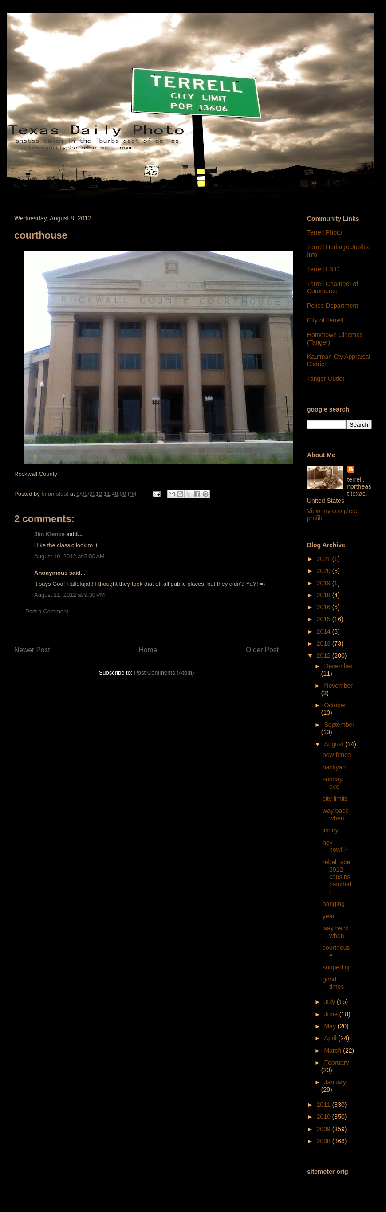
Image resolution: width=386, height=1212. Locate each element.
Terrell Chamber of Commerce (332, 287)
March (333, 1050)
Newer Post (32, 650)
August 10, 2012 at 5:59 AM (69, 556)
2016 (324, 607)
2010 (324, 1116)
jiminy (331, 830)
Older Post (262, 650)
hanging (334, 903)
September (339, 724)
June (331, 1014)
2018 (324, 595)
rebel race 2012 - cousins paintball (337, 877)
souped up (337, 967)
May (330, 1026)
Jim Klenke (49, 534)
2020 (324, 570)
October (335, 705)
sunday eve (333, 783)
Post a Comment (46, 611)
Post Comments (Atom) (164, 672)
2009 (324, 1129)
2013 (324, 643)
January (335, 1082)
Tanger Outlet (325, 378)
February (336, 1062)
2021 (324, 558)
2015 (324, 619)
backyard (335, 767)
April (331, 1038)
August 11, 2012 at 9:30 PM (69, 595)
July (330, 1001)
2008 (324, 1141)
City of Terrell (325, 320)
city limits (335, 798)
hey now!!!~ (336, 846)
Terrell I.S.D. (324, 269)
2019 (324, 583)
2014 (324, 631)
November (338, 685)
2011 (324, 1104)
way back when (335, 814)
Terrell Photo (324, 232)
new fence (337, 754)
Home (148, 650)
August (334, 744)
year (329, 916)
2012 (324, 655)
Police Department (332, 305)
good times (333, 983)
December (338, 666)
